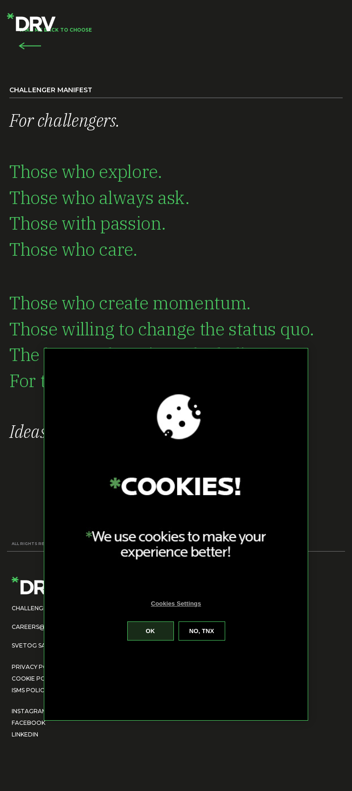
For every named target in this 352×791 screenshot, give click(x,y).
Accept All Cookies (150, 631)
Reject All (202, 631)
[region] (176, 534)
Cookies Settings (176, 603)
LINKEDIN (25, 734)
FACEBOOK (28, 722)
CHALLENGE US (34, 608)
